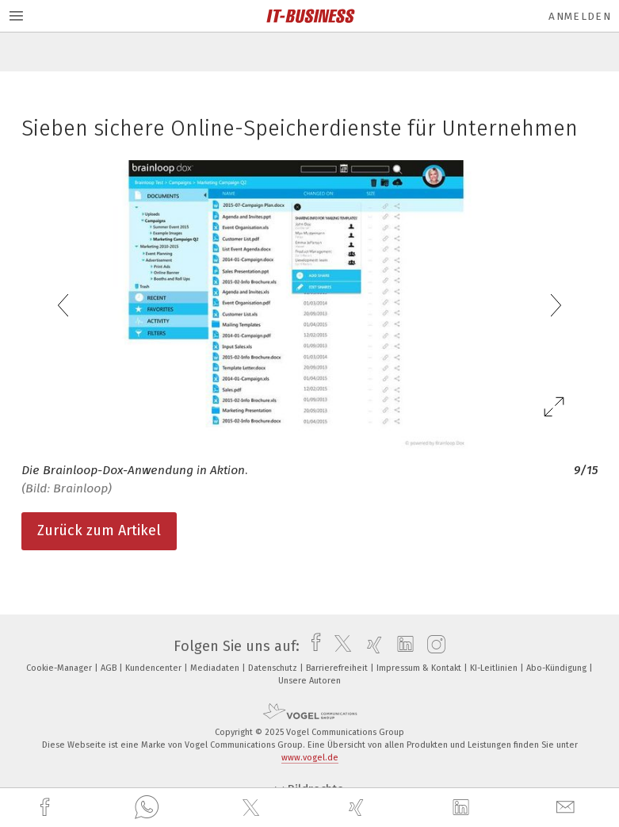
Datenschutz (274, 668)
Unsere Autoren (309, 681)
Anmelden (579, 16)
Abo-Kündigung (557, 668)
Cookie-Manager (60, 668)
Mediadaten (216, 668)
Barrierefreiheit (338, 668)
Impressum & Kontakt (420, 668)
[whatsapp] (147, 808)
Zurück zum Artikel (99, 530)
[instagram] (432, 646)
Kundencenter (154, 668)
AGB (110, 668)
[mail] (567, 807)
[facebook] (46, 807)
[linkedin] (463, 808)
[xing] (358, 807)
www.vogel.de (309, 757)
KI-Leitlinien (495, 668)
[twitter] (253, 808)
